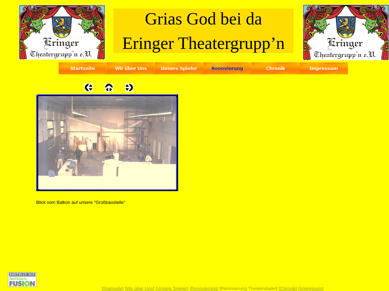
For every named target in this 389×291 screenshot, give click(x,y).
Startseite (112, 288)
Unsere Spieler (172, 288)
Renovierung (204, 288)
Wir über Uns (139, 288)
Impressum (311, 288)
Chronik (288, 288)
